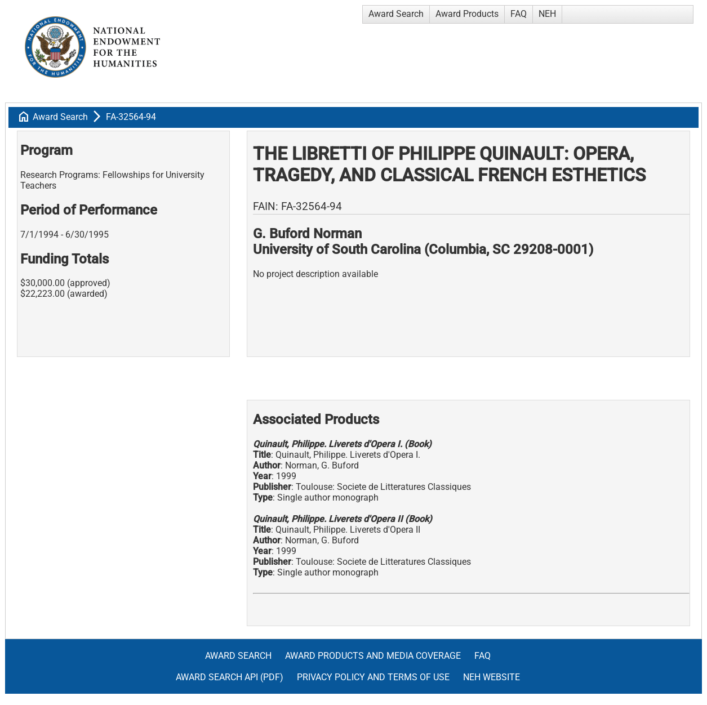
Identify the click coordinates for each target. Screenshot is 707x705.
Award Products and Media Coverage (373, 655)
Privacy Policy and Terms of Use (373, 677)
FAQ (518, 13)
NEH (547, 13)
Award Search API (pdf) (229, 677)
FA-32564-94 (131, 116)
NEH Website (491, 677)
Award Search (396, 13)
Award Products (467, 13)
